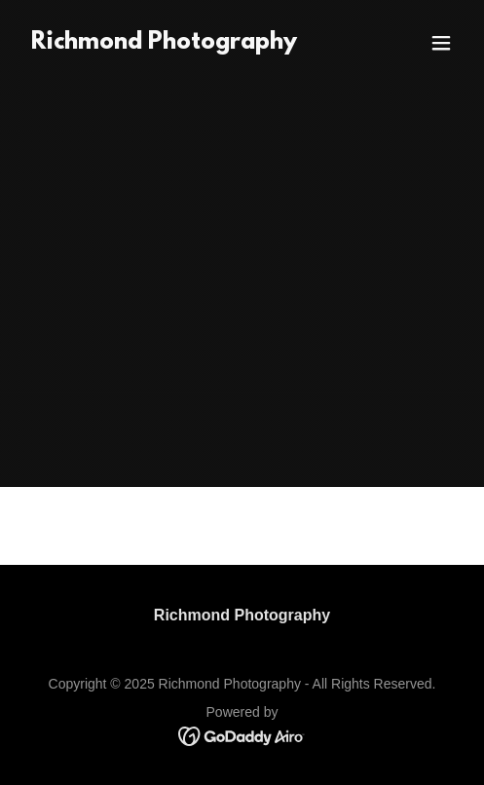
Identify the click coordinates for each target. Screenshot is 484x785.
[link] (164, 43)
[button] (441, 42)
